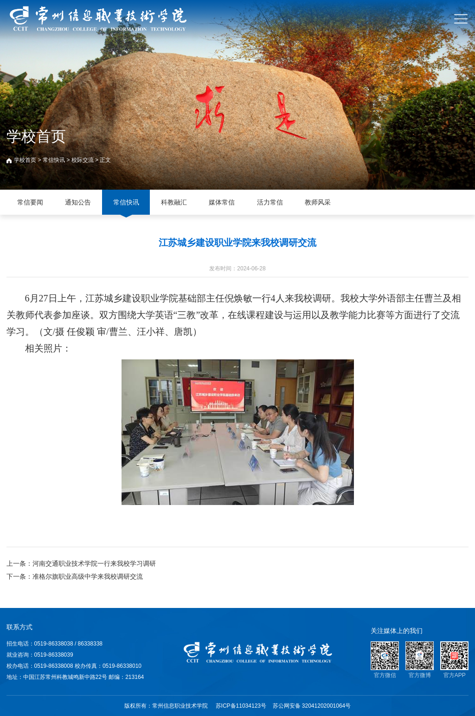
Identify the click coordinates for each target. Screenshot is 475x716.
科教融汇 (174, 202)
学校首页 (25, 160)
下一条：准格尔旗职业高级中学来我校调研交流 (74, 576)
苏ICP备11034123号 (241, 706)
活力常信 (270, 202)
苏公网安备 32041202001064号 (312, 706)
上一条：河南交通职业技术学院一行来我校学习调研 (81, 563)
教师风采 (318, 202)
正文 (105, 160)
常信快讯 (54, 160)
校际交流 (82, 160)
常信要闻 (30, 202)
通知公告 (78, 202)
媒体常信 (222, 202)
